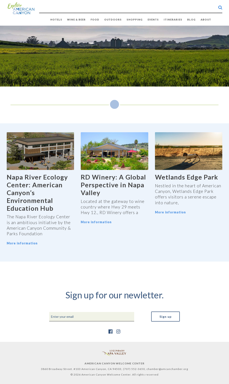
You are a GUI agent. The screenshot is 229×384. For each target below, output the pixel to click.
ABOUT (206, 19)
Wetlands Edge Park (186, 177)
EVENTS (153, 19)
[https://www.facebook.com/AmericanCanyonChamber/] (110, 331)
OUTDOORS (113, 19)
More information (22, 243)
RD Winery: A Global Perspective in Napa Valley (113, 184)
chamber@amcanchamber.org (167, 369)
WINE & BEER (76, 19)
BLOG (191, 19)
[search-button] (220, 7)
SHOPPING (135, 19)
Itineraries (173, 19)
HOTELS (56, 19)
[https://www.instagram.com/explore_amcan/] (118, 331)
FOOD (95, 19)
